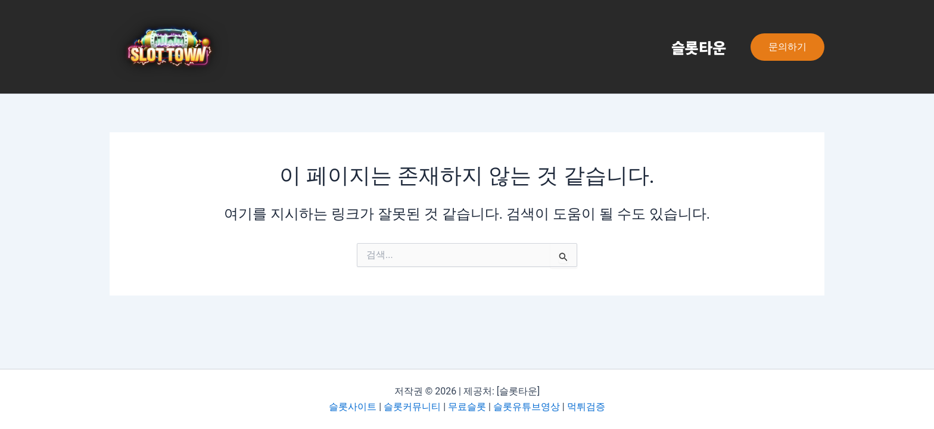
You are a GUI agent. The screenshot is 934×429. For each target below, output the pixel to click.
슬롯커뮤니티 (412, 406)
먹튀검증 (586, 406)
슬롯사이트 (352, 406)
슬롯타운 (696, 47)
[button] (787, 47)
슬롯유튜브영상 (526, 406)
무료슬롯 (467, 406)
